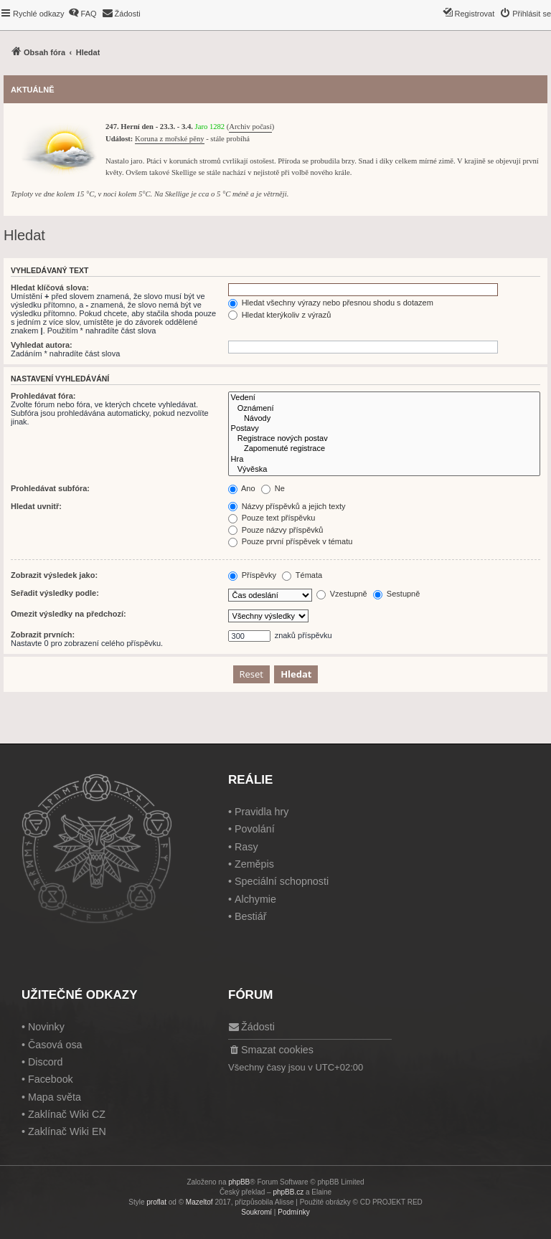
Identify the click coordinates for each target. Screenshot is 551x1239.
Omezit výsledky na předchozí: (68, 613)
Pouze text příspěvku (272, 517)
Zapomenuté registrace (384, 449)
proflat (156, 1202)
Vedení (384, 398)
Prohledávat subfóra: (50, 488)
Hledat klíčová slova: (50, 287)
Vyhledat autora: (41, 345)
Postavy (384, 429)
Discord (45, 1062)
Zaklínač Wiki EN (67, 1131)
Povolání (255, 829)
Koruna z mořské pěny (169, 139)
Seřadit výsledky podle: (55, 593)
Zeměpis (254, 864)
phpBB (239, 1182)
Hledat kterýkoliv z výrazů (279, 314)
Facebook (50, 1079)
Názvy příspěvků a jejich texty (287, 506)
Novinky (46, 1026)
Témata (302, 575)
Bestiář (251, 916)
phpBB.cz (288, 1192)
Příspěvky (252, 575)
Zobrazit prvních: (43, 634)
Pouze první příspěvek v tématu (290, 541)
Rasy (246, 847)
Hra (384, 460)
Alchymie (255, 899)
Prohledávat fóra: (43, 395)
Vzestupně (341, 593)
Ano (241, 488)
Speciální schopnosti (282, 881)
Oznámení (384, 409)
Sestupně (396, 593)
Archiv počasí (250, 126)
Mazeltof (199, 1202)
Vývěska (384, 470)
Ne (273, 488)
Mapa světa (54, 1097)
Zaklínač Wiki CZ (66, 1114)
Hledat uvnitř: (36, 506)
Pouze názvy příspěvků (276, 530)
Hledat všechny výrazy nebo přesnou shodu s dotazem (330, 302)
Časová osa (55, 1044)
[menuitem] (82, 13)
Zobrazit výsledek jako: (54, 575)
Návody (384, 419)
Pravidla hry (262, 811)
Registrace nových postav (384, 439)
